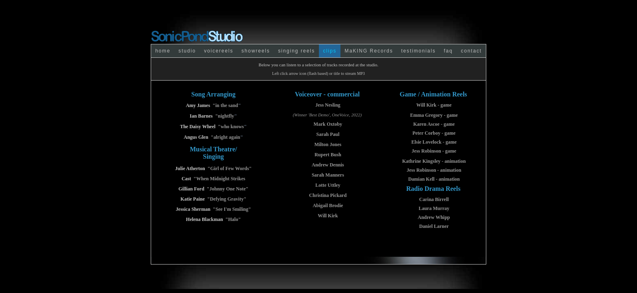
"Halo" (233, 219)
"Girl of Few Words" (230, 168)
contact (471, 51)
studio (187, 51)
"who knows (231, 126)
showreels (255, 51)
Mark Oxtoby (328, 124)
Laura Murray (433, 208)
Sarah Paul (328, 134)
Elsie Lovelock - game (434, 142)
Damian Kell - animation (434, 179)
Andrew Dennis (328, 165)
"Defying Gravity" (226, 199)
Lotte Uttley (327, 185)
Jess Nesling (327, 105)
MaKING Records (368, 51)
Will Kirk (328, 216)
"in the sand (225, 105)
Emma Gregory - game (433, 115)
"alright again (225, 137)
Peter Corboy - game (433, 133)
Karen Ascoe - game (434, 124)
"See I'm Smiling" (232, 209)
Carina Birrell (434, 199)
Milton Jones (327, 144)
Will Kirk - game (434, 105)
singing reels (296, 51)
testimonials (418, 51)
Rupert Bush (327, 154)
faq (448, 51)
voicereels (218, 51)
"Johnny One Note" (228, 189)
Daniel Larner (434, 226)
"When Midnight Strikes (219, 178)
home (162, 51)
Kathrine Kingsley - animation (434, 161)
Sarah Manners (328, 175)
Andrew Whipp (434, 217)
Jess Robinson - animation (434, 170)
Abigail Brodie (328, 205)
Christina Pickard (328, 195)
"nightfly (224, 116)
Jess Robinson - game (434, 151)
